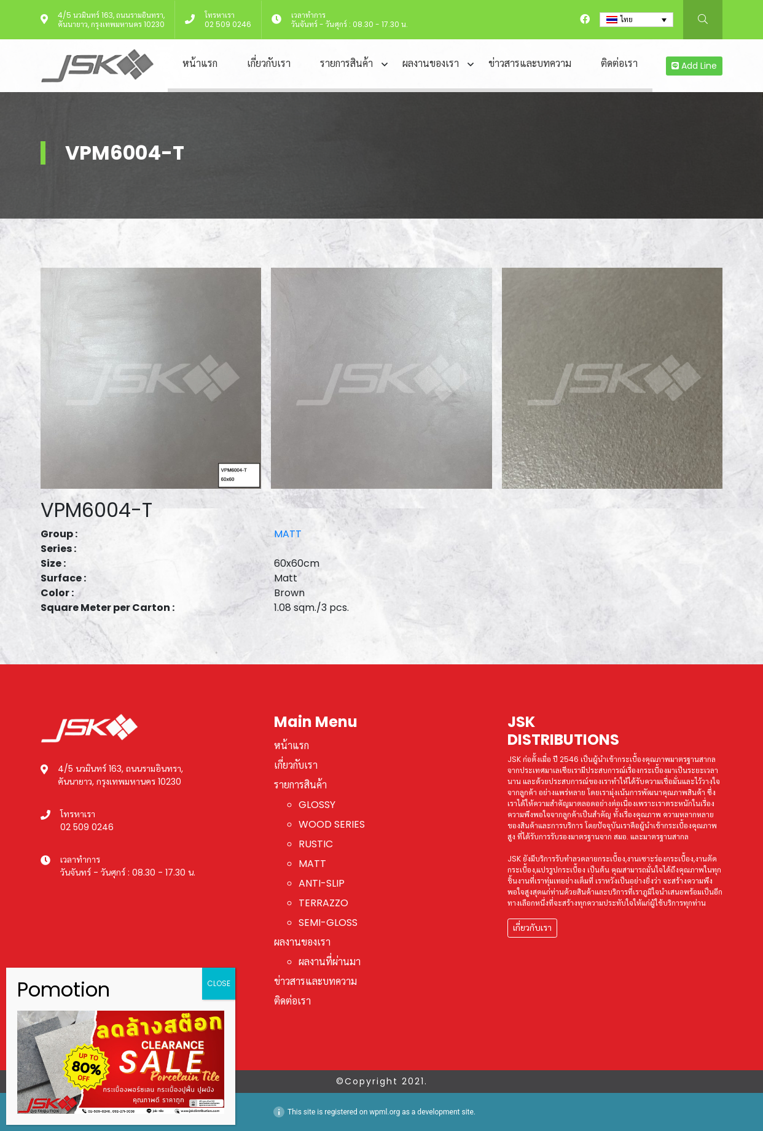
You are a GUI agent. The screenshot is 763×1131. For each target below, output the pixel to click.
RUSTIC (316, 844)
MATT (288, 534)
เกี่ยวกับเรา (269, 63)
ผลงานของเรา (430, 63)
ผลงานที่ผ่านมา (330, 962)
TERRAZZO (323, 903)
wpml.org (384, 1112)
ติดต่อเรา (619, 63)
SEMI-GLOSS (328, 922)
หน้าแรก (199, 63)
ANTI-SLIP (322, 883)
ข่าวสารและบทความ (529, 63)
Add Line (694, 66)
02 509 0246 (228, 24)
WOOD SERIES (332, 824)
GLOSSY (317, 805)
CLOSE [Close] (218, 983)
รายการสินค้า (346, 63)
